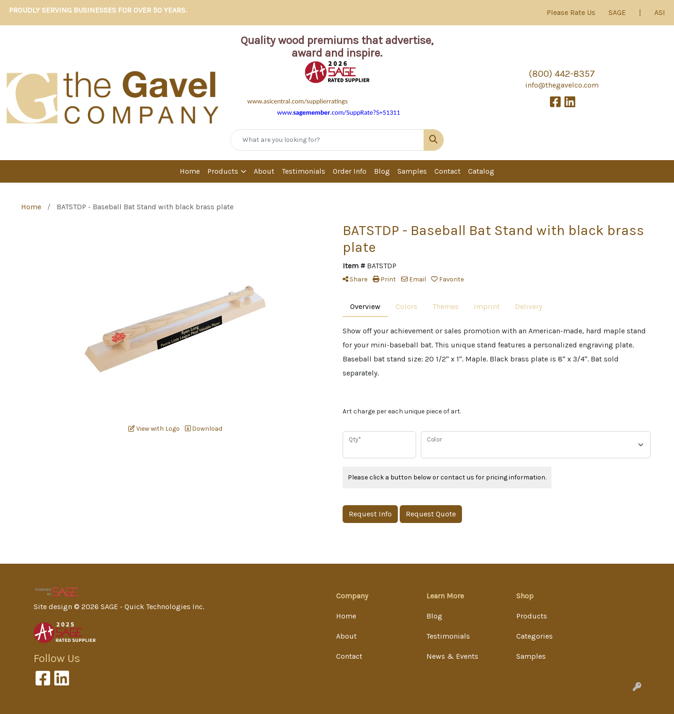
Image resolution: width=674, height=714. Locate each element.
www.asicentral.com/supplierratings (297, 101)
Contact (447, 171)
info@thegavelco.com (562, 85)
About (264, 171)
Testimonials (303, 171)
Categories (534, 636)
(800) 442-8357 (562, 73)
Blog (382, 171)
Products (222, 171)
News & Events (452, 656)
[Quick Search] (327, 140)
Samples (412, 171)
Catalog (481, 171)
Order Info (349, 171)
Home (190, 171)
